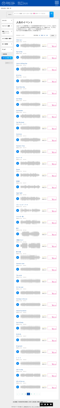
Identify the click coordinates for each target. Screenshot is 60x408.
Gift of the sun (20, 379)
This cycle (19, 273)
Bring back (19, 344)
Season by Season (21, 308)
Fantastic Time (20, 144)
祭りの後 (18, 249)
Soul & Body (19, 320)
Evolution (19, 132)
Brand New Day (20, 85)
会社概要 (13, 399)
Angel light (19, 191)
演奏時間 (4, 52)
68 (25, 392)
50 (44, 33)
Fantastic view (20, 261)
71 (34, 392)
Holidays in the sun (21, 297)
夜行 (17, 226)
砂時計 (18, 179)
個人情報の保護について (43, 399)
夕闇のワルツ (19, 238)
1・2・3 (18, 355)
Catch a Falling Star (21, 61)
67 (22, 392)
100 (47, 33)
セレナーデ (19, 155)
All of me (18, 73)
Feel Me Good (20, 120)
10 (39, 33)
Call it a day (19, 367)
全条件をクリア (9, 60)
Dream (18, 167)
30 (42, 33)
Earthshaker (19, 108)
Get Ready (19, 96)
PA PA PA (18, 332)
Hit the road (19, 285)
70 (31, 392)
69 (28, 392)
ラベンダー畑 (19, 214)
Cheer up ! (19, 38)
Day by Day (19, 49)
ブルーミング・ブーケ (22, 202)
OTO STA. (3, 8)
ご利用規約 (19, 399)
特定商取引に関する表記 (30, 399)
